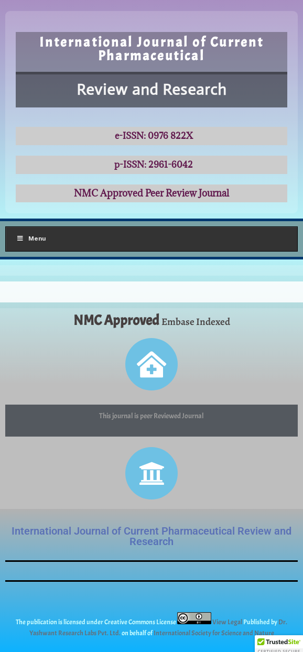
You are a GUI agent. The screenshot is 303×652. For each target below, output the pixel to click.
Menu (31, 238)
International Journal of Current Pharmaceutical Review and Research (151, 536)
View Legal (227, 622)
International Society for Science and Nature (214, 633)
